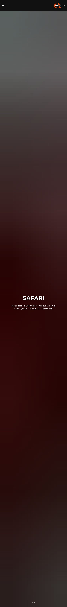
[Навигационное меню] (3, 5)
